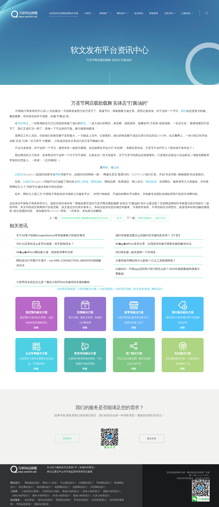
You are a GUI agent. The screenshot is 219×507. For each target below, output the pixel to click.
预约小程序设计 (40, 496)
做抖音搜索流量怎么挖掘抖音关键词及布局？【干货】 (148, 236)
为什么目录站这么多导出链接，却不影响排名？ (45, 245)
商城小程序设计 (70, 492)
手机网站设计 (103, 484)
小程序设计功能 (50, 492)
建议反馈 (151, 439)
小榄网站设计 (85, 484)
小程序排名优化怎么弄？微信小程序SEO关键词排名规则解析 (53, 283)
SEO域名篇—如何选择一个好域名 (135, 253)
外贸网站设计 (98, 488)
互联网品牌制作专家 (176, 473)
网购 (105, 168)
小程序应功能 (123, 290)
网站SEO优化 (50, 484)
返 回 (119, 219)
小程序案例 (106, 290)
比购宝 (19, 175)
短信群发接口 (99, 501)
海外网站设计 (44, 488)
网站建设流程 (32, 484)
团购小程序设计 (111, 492)
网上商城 (82, 182)
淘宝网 (22, 124)
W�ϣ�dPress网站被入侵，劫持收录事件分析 (44, 253)
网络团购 (96, 182)
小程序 (87, 13)
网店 (183, 112)
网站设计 (121, 13)
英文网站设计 (26, 488)
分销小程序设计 (20, 496)
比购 (116, 168)
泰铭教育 (153, 13)
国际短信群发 (41, 505)
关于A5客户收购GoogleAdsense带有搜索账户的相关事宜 (50, 236)
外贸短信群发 (81, 501)
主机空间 (168, 13)
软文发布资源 (141, 290)
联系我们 (67, 439)
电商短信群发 (63, 501)
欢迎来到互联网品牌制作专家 (63, 13)
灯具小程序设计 (101, 496)
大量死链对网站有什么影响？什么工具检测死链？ (145, 261)
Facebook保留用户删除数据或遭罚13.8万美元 (85, 219)
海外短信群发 (45, 501)
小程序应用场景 (65, 290)
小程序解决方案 (87, 290)
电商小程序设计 (81, 496)
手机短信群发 (23, 505)
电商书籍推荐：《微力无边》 (152, 219)
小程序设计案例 (30, 492)
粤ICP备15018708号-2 (199, 476)
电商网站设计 (62, 488)
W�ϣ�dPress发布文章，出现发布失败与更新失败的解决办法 (153, 245)
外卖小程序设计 (61, 496)
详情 (36, 329)
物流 (148, 182)
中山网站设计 (67, 484)
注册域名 (186, 13)
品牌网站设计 (80, 488)
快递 (154, 182)
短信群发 (138, 13)
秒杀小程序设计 (91, 492)
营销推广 (103, 13)
